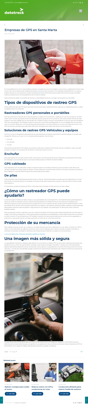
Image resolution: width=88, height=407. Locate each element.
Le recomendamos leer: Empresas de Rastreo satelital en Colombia (24, 234)
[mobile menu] (80, 10)
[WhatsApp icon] (73, 2)
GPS (41, 93)
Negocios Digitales (20, 403)
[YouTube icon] (78, 2)
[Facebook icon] (76, 2)
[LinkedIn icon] (80, 2)
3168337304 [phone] (9, 2)
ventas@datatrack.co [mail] (21, 2)
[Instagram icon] (82, 2)
